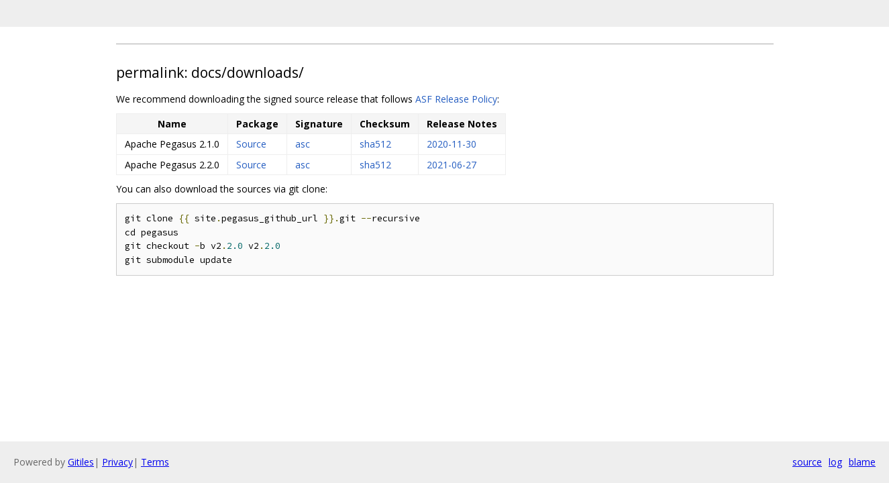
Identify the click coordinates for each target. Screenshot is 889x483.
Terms (155, 461)
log (835, 461)
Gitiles (81, 461)
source (807, 461)
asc (302, 144)
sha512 (375, 144)
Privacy (117, 461)
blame (862, 461)
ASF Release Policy (456, 99)
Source (251, 144)
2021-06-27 (451, 164)
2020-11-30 (451, 144)
